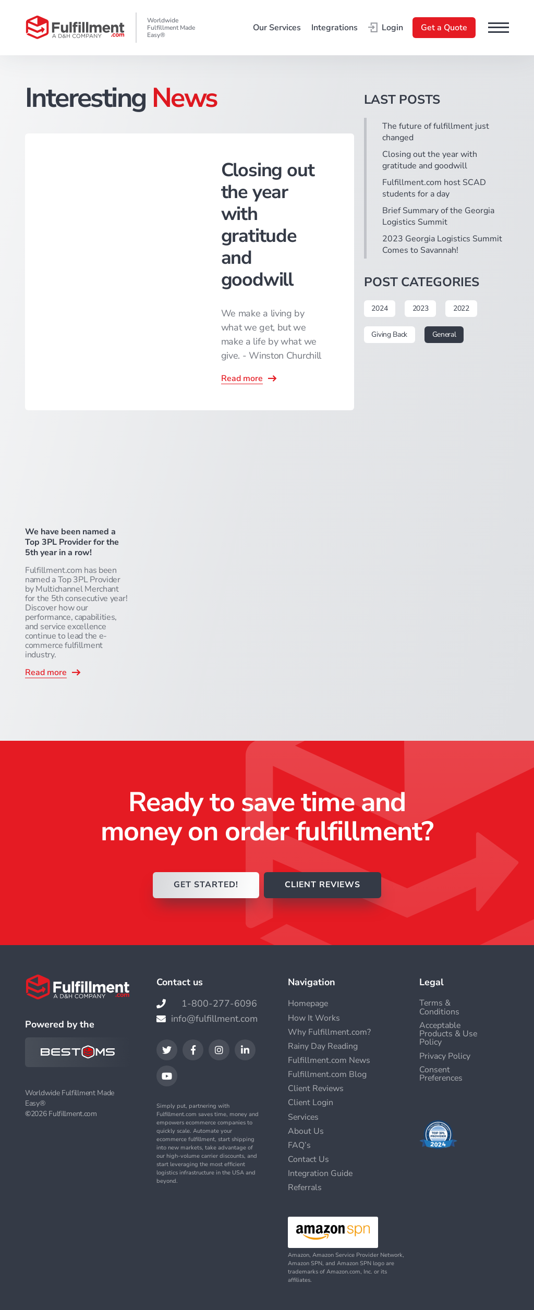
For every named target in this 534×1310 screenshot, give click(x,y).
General (444, 334)
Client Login (311, 1102)
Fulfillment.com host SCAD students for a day (434, 188)
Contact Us (308, 1159)
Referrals (305, 1187)
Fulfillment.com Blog (327, 1074)
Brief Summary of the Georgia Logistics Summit (438, 216)
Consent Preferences (442, 1074)
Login (385, 27)
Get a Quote (444, 27)
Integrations (334, 27)
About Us (306, 1131)
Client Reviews (316, 1088)
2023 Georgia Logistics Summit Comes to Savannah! (442, 244)
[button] (499, 27)
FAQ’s (299, 1145)
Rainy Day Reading (323, 1046)
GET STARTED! (204, 885)
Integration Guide (321, 1173)
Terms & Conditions (439, 1007)
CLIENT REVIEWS (323, 885)
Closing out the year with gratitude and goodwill (429, 160)
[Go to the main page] (75, 28)
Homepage (308, 1004)
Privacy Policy (444, 1056)
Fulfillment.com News (329, 1060)
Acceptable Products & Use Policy (448, 1033)
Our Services (277, 27)
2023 (420, 308)
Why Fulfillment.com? (329, 1032)
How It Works (314, 1018)
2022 (462, 308)
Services (304, 1116)
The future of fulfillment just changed (435, 131)
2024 (380, 308)
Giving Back (390, 334)
